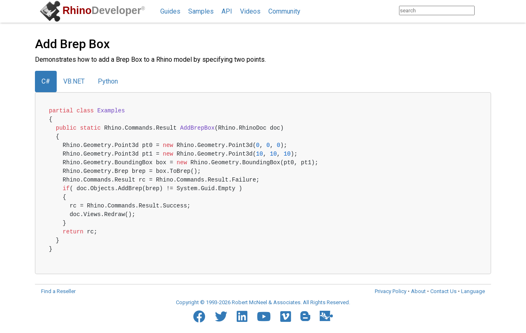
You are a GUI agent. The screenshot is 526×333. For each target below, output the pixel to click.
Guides (170, 11)
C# (46, 81)
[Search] (482, 10)
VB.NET (74, 81)
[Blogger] (305, 316)
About (418, 291)
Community (284, 11)
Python (108, 81)
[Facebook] (199, 316)
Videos (250, 11)
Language (473, 291)
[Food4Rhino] (326, 316)
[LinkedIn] (242, 316)
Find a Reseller (58, 291)
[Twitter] (221, 316)
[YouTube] (264, 316)
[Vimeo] (285, 316)
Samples (201, 11)
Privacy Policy (390, 291)
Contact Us (443, 291)
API (226, 11)
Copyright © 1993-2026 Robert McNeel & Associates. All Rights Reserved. (263, 302)
